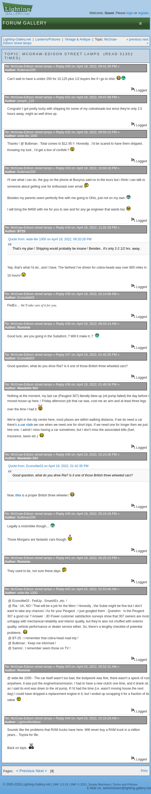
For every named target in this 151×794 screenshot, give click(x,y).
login (129, 13)
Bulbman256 (26, 70)
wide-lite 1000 (27, 136)
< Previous (25, 771)
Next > (41, 771)
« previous (133, 39)
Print (144, 771)
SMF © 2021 (78, 784)
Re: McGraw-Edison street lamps (28, 66)
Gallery (35, 23)
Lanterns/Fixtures (47, 39)
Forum (12, 23)
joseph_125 (25, 101)
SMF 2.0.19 (60, 784)
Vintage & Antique (77, 39)
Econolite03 (25, 297)
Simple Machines (99, 784)
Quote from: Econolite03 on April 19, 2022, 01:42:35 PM (48, 466)
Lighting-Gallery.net (17, 39)
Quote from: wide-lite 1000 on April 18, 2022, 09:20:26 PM (50, 239)
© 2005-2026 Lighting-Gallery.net (26, 784)
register (143, 13)
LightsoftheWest (28, 722)
